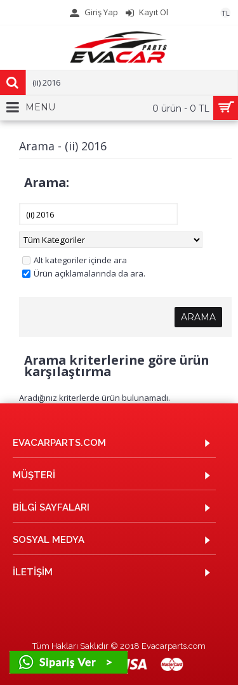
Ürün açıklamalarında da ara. (83, 273)
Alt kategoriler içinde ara (74, 260)
